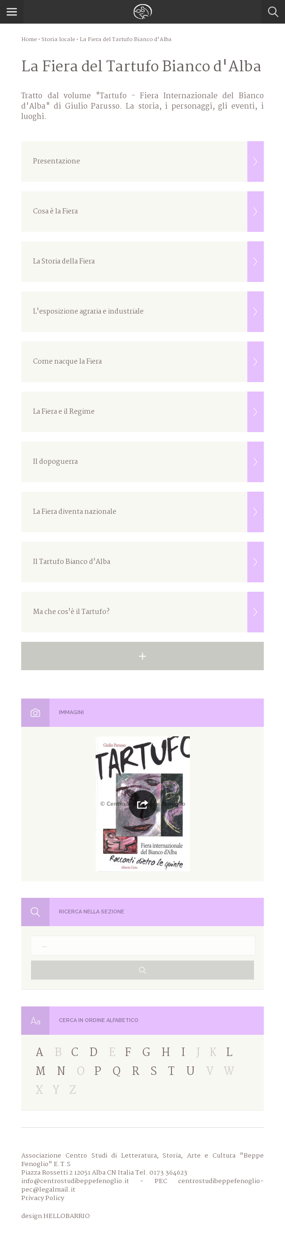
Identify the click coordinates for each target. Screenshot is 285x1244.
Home (29, 39)
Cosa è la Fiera (148, 211)
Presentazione (148, 161)
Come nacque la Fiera (148, 361)
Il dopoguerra (148, 462)
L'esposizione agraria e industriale (148, 311)
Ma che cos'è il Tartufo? (148, 612)
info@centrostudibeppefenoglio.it (75, 1181)
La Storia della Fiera (148, 261)
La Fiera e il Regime (148, 412)
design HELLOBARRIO (55, 1216)
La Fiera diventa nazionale (148, 512)
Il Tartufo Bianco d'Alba (148, 562)
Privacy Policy (42, 1198)
